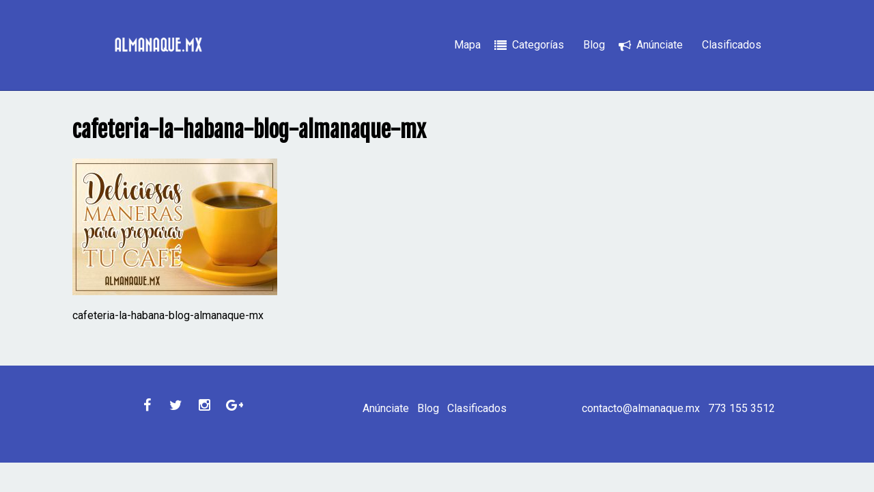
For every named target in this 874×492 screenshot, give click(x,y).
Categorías (538, 44)
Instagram (204, 405)
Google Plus (233, 405)
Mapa (467, 44)
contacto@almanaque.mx (641, 408)
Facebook (147, 405)
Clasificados (731, 44)
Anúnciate (659, 44)
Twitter (175, 405)
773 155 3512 (741, 408)
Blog (594, 44)
